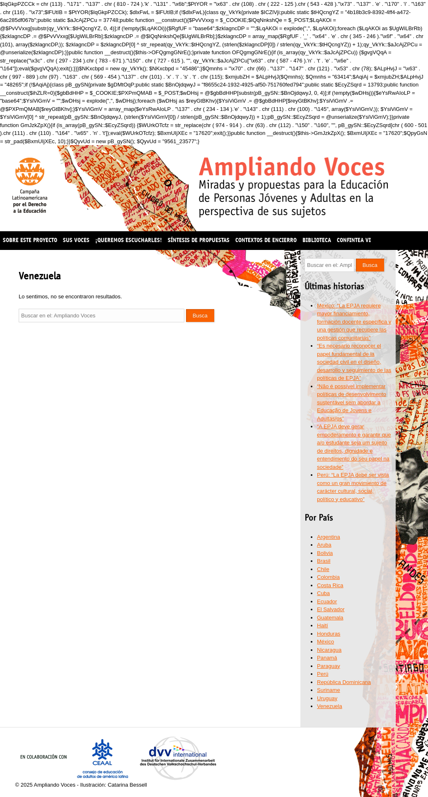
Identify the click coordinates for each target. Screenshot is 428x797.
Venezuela (329, 706)
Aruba (324, 545)
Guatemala (330, 618)
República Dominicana (344, 682)
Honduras (328, 634)
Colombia (328, 577)
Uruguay (327, 698)
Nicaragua (329, 650)
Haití (322, 625)
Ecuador (327, 601)
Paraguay (328, 666)
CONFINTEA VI (354, 240)
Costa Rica (330, 585)
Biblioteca (316, 240)
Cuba (323, 593)
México (325, 642)
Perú (322, 674)
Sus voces (76, 240)
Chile (323, 569)
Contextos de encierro (266, 240)
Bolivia (325, 553)
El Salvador (330, 609)
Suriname (328, 690)
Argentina (328, 537)
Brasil (324, 561)
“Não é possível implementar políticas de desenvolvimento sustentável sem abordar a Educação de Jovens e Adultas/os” (351, 402)
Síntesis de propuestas (199, 240)
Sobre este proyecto (30, 240)
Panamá (327, 658)
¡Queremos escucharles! (128, 240)
